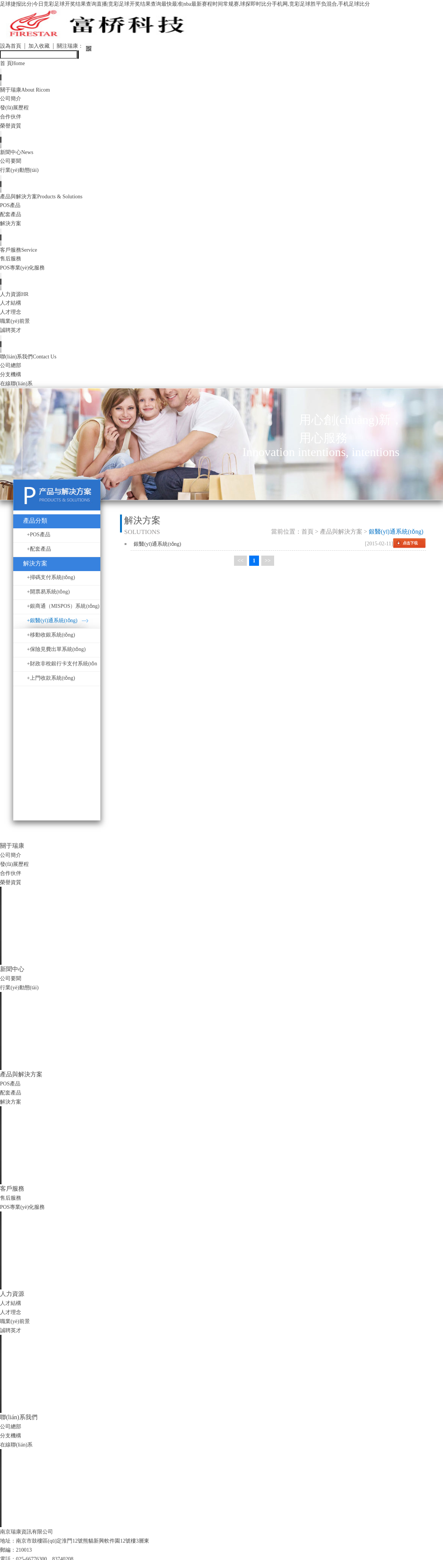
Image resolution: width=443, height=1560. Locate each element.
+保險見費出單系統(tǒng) (56, 657)
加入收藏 (43, 47)
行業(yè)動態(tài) (22, 173)
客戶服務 (21, 255)
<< (240, 569)
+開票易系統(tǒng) (48, 600)
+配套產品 (39, 557)
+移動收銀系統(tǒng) (51, 643)
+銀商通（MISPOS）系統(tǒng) (63, 614)
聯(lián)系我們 (32, 364)
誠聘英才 (12, 336)
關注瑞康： (78, 47)
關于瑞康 (28, 91)
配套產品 (12, 218)
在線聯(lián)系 (18, 391)
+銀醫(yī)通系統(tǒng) (52, 628)
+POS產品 (38, 542)
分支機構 (12, 382)
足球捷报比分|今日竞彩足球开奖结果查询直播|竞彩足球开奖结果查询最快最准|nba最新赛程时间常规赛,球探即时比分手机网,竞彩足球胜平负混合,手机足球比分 (211, 4)
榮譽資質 (12, 128)
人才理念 (12, 318)
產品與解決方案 (47, 200)
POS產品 (11, 209)
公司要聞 (12, 164)
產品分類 (35, 528)
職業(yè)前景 (17, 327)
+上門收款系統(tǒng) (51, 686)
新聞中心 (19, 155)
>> (267, 569)
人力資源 (16, 300)
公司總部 (12, 373)
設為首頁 (12, 47)
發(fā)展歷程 (16, 109)
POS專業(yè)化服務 (25, 273)
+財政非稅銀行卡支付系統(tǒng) (62, 674)
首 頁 (14, 64)
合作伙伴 (12, 118)
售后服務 (12, 264)
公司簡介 (12, 100)
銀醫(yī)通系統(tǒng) (157, 552)
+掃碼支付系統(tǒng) (51, 585)
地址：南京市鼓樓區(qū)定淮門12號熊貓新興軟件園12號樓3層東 (85, 1548)
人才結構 (12, 309)
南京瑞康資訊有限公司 (30, 1539)
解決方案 (12, 227)
